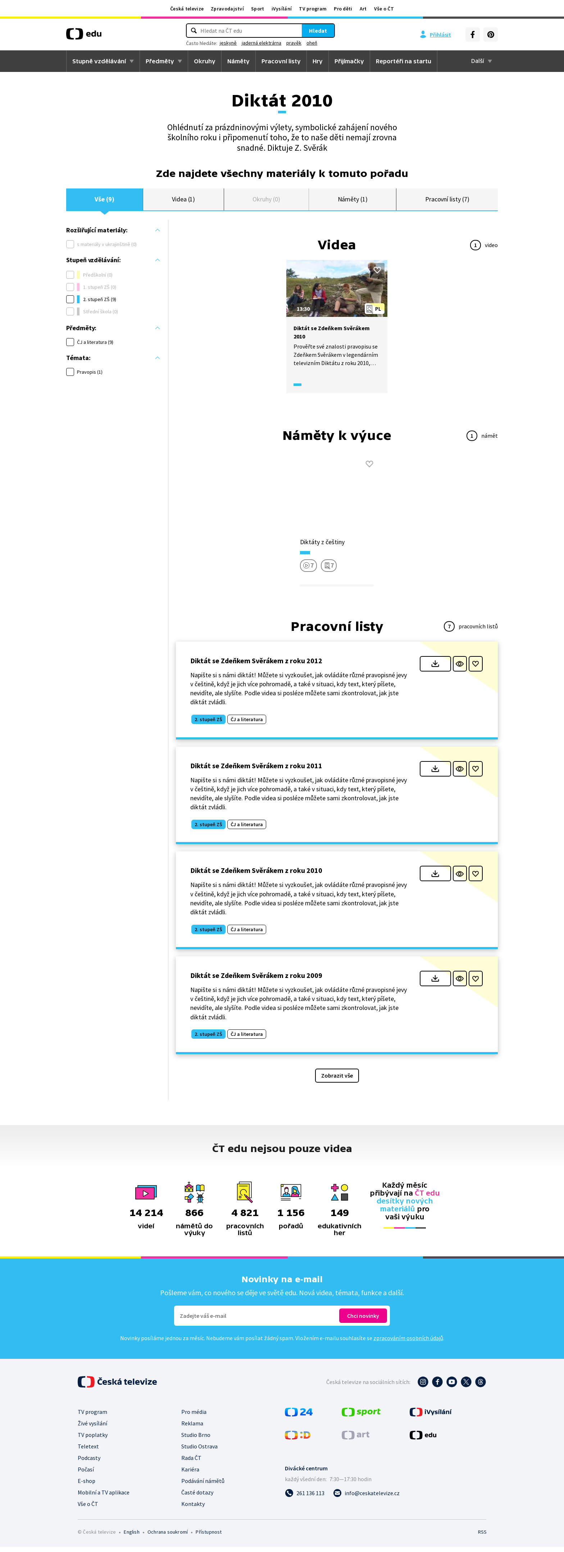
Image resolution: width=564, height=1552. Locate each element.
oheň (311, 43)
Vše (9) (104, 202)
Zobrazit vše (337, 1080)
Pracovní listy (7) (447, 202)
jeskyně (228, 43)
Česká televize (187, 8)
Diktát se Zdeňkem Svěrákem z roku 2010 (256, 875)
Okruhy (204, 61)
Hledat (318, 30)
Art (363, 8)
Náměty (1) (353, 202)
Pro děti (343, 8)
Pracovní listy (281, 61)
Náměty (238, 61)
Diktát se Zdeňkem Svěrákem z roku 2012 (256, 665)
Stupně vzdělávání (99, 61)
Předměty (160, 61)
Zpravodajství (227, 8)
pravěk (293, 43)
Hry (318, 61)
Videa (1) (183, 202)
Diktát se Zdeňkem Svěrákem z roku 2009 (256, 980)
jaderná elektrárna (261, 43)
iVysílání (282, 8)
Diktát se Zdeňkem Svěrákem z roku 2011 (256, 770)
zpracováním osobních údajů (408, 1343)
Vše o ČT (384, 8)
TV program (313, 8)
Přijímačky (349, 61)
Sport (257, 8)
